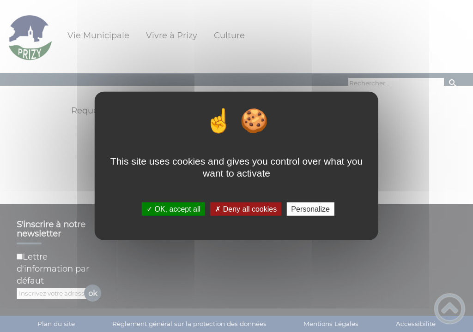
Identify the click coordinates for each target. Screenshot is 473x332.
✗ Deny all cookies (246, 209)
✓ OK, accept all (173, 209)
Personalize (310, 209)
